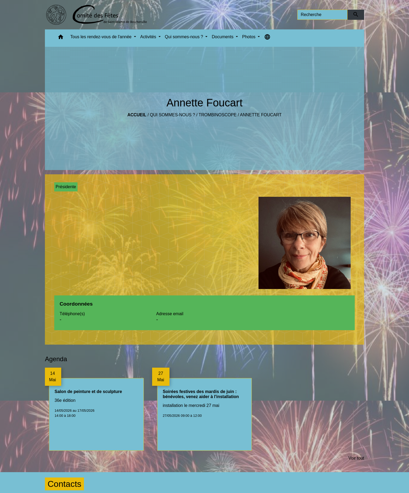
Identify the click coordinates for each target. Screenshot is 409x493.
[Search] (322, 15)
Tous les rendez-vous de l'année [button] (101, 36)
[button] (60, 38)
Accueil (136, 115)
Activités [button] (148, 36)
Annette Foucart (260, 115)
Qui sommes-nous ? (172, 115)
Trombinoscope (218, 115)
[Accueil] (96, 15)
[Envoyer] (356, 15)
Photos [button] (249, 36)
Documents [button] (223, 36)
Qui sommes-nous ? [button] (184, 36)
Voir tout (356, 458)
